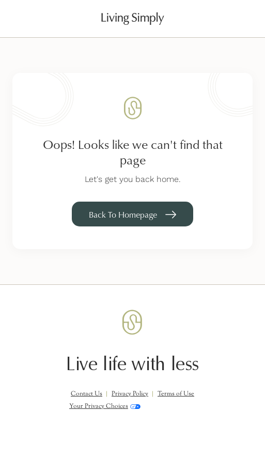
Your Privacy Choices (105, 406)
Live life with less (132, 364)
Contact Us (86, 394)
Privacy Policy (130, 394)
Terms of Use (176, 394)
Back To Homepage (123, 214)
